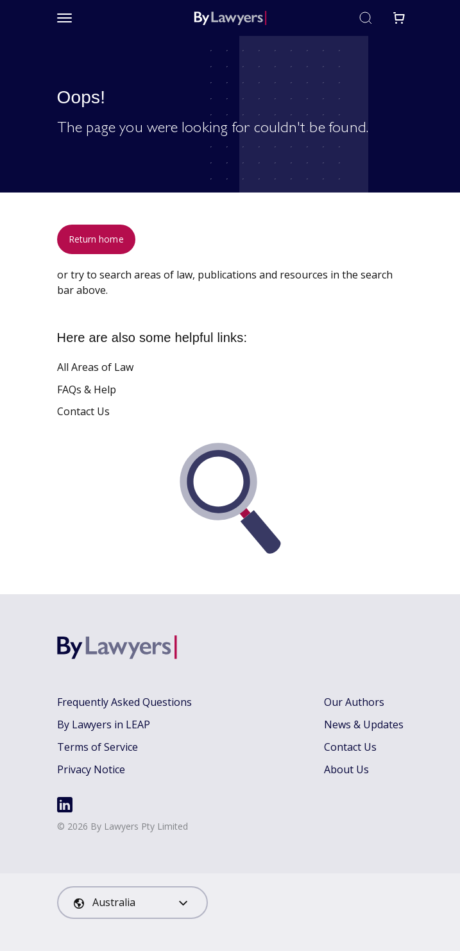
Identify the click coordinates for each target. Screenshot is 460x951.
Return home (96, 239)
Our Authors (354, 702)
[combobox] (132, 902)
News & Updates (364, 724)
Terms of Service (97, 747)
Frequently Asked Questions (124, 702)
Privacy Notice (91, 769)
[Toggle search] (365, 18)
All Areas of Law (95, 367)
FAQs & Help (86, 389)
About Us (346, 769)
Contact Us (83, 411)
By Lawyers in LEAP (103, 724)
